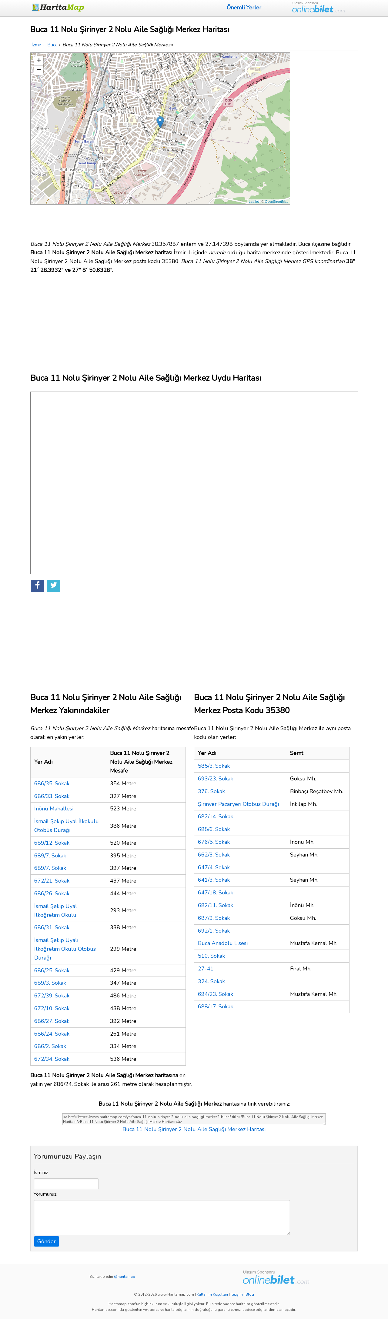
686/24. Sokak (51, 1033)
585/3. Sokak (214, 766)
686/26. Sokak (51, 893)
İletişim (237, 1294)
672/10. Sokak (51, 1008)
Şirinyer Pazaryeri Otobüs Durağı (238, 804)
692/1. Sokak (214, 930)
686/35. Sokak (51, 783)
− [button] (39, 70)
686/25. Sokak (51, 970)
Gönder (46, 1241)
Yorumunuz (45, 1194)
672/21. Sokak (51, 880)
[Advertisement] (325, 143)
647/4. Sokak (214, 867)
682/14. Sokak (215, 816)
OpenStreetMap (277, 201)
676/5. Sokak (214, 842)
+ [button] (39, 60)
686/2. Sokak (50, 1046)
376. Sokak (211, 791)
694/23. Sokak (215, 994)
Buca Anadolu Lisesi (223, 943)
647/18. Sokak (215, 892)
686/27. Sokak (51, 1021)
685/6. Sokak (214, 829)
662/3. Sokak (214, 854)
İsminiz (41, 1172)
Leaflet (254, 201)
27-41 (206, 968)
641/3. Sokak (214, 879)
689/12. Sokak (51, 842)
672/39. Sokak (51, 995)
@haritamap (124, 1276)
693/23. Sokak (215, 778)
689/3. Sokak (50, 983)
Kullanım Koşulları (212, 1294)
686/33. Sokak (51, 796)
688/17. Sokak (215, 1006)
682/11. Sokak (215, 905)
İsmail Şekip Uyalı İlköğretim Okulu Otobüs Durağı (65, 949)
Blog (250, 1294)
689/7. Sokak (50, 855)
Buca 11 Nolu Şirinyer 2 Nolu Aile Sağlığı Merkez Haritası (194, 1129)
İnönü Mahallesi (53, 808)
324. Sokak (211, 981)
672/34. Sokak (51, 1059)
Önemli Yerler (244, 7)
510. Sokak (211, 956)
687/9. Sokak (214, 918)
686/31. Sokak (51, 927)
